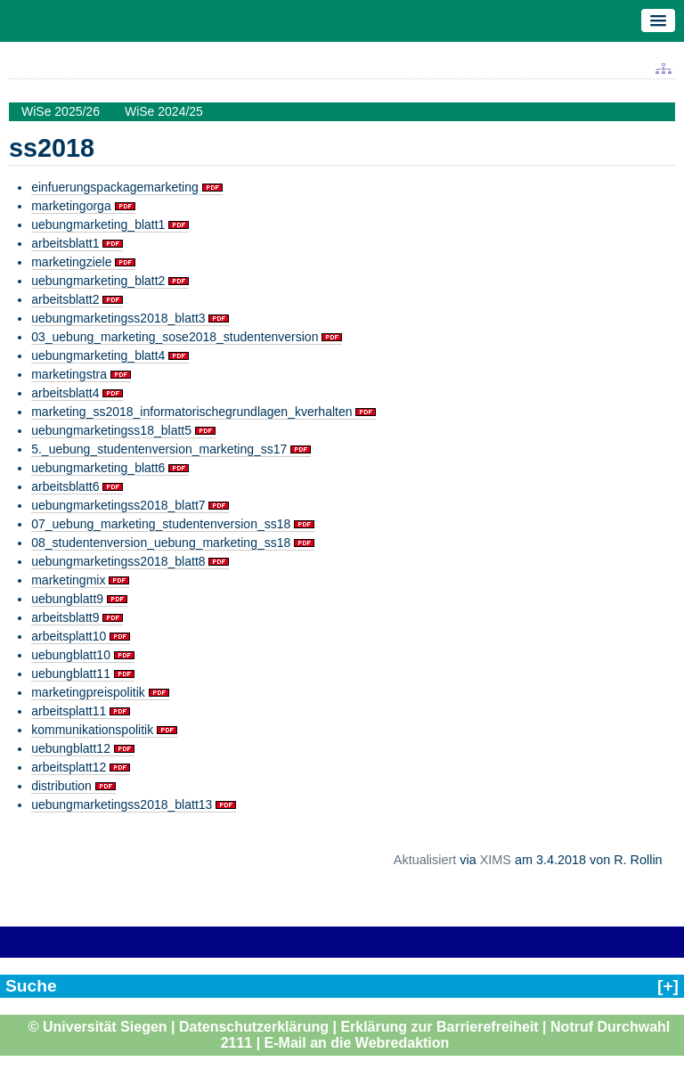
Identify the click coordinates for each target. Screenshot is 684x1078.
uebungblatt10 (70, 655)
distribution (61, 786)
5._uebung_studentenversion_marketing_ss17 (159, 449)
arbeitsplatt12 (68, 767)
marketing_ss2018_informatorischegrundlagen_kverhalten (191, 411)
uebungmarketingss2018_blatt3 (118, 318)
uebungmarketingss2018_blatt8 (118, 561)
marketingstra (69, 374)
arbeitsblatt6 (65, 486)
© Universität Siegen (97, 1026)
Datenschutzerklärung (254, 1026)
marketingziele (71, 262)
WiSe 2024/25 (164, 111)
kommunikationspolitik (92, 730)
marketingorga (71, 206)
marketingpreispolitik (88, 692)
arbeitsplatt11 (68, 711)
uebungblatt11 (70, 673)
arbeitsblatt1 (65, 243)
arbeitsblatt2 (65, 299)
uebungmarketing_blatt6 (98, 468)
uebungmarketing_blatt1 (98, 224)
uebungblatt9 (67, 599)
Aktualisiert (425, 860)
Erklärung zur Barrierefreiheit (439, 1026)
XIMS (495, 860)
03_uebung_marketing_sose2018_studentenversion (174, 337)
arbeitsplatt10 (68, 636)
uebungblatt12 (70, 748)
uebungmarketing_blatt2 (98, 281)
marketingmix (68, 580)
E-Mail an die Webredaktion (357, 1042)
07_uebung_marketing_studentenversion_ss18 (160, 524)
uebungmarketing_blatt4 (98, 355)
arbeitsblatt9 (65, 617)
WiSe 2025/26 (60, 111)
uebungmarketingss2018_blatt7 (118, 505)
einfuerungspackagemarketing (115, 187)
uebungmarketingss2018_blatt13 (121, 804)
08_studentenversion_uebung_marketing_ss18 (160, 542)
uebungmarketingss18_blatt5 (111, 430)
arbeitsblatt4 (65, 393)
